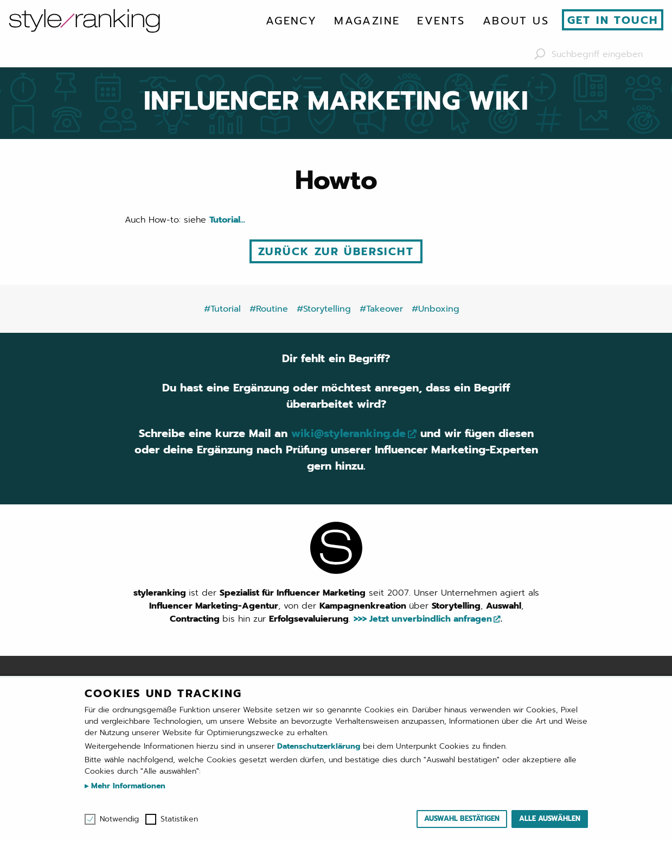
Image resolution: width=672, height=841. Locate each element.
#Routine (268, 308)
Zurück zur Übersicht (336, 251)
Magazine (367, 20)
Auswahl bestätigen (462, 818)
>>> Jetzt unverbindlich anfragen (423, 618)
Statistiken (179, 819)
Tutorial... (227, 219)
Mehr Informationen (126, 786)
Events (441, 20)
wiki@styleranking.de (348, 433)
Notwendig (119, 819)
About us (516, 20)
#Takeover (381, 308)
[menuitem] (291, 20)
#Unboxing (435, 308)
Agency (291, 20)
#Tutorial (222, 308)
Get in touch (612, 20)
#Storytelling (324, 308)
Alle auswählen (549, 818)
